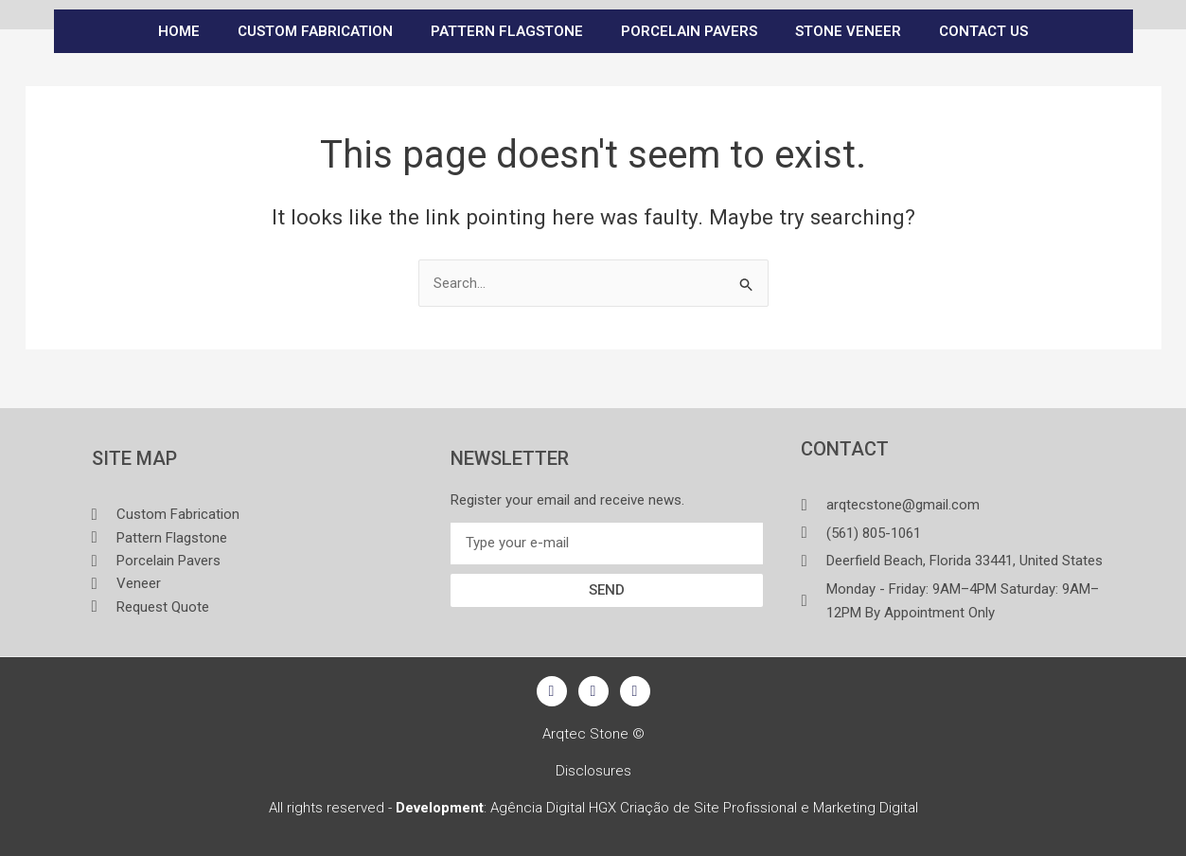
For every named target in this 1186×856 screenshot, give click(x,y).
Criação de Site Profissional (708, 807)
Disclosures (593, 770)
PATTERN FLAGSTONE (507, 31)
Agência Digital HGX (553, 807)
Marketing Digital (865, 807)
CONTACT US (983, 31)
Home (179, 31)
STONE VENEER (848, 31)
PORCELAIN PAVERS (689, 31)
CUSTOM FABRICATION (315, 31)
